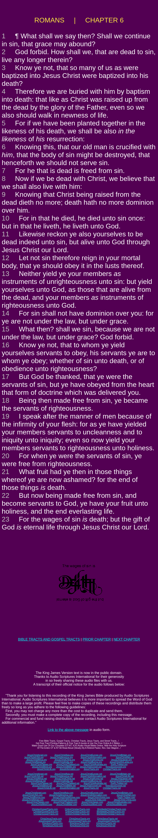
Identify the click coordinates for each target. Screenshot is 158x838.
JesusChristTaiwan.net (41, 783)
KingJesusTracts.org (79, 823)
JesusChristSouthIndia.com (64, 800)
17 (5, 376)
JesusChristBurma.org (91, 762)
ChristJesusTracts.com (51, 818)
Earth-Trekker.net (119, 783)
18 (5, 400)
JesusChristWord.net (42, 785)
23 (5, 519)
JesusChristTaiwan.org (41, 764)
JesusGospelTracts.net (108, 821)
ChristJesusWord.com (91, 804)
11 (5, 234)
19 (5, 416)
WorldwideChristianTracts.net (110, 814)
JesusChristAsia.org (63, 755)
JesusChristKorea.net (93, 778)
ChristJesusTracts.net (107, 818)
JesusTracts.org (91, 769)
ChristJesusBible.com (116, 804)
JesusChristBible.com (66, 804)
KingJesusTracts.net (106, 823)
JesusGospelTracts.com (50, 821)
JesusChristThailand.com (65, 802)
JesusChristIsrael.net (37, 774)
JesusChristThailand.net (67, 783)
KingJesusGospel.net (116, 785)
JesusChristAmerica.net (61, 776)
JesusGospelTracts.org (79, 821)
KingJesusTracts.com (52, 823)
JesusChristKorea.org (93, 760)
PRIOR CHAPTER (97, 639)
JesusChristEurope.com (91, 793)
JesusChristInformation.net (93, 776)
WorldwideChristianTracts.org (111, 811)
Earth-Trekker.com (126, 797)
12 (5, 258)
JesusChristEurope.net (91, 774)
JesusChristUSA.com (32, 795)
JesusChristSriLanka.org (121, 762)
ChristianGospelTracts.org (45, 811)
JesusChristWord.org (42, 767)
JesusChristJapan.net (121, 778)
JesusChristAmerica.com (61, 795)
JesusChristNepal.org (35, 762)
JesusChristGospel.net (90, 785)
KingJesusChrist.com (53, 826)
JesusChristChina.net (65, 778)
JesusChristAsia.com (63, 793)
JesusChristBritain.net (120, 774)
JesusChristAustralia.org (95, 764)
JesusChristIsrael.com (35, 793)
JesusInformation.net (69, 788)
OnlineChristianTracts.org (77, 811)
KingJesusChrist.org (79, 826)
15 (5, 329)
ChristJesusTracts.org (79, 818)
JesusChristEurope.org (91, 755)
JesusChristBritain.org (120, 755)
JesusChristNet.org (125, 757)
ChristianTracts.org (112, 769)
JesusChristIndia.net (63, 781)
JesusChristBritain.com (122, 793)
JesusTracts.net (91, 788)
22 (5, 495)
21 (5, 472)
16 (5, 345)
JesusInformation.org (69, 769)
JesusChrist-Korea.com (99, 797)
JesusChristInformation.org (93, 757)
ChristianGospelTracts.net (46, 814)
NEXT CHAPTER (127, 639)
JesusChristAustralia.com (119, 802)
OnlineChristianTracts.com (77, 809)
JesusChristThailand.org (67, 764)
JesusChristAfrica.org (36, 760)
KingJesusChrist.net (105, 826)
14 (5, 313)
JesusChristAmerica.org (61, 757)
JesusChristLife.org (46, 769)
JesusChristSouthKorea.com (66, 797)
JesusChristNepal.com (32, 800)
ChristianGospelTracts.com (45, 809)
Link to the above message (68, 730)
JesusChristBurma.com (34, 797)
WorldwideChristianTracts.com (111, 809)
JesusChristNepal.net (35, 781)
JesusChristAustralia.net (95, 783)
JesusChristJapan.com (92, 802)
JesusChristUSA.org (33, 757)
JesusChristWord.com (41, 804)
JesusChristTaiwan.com (38, 802)
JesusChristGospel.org (90, 767)
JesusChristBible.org (66, 767)
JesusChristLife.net (124, 776)
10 (5, 218)
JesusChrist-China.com (125, 800)
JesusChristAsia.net (63, 774)
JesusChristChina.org (64, 760)
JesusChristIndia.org (63, 762)
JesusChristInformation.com (93, 795)
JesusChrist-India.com (95, 800)
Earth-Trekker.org (119, 764)
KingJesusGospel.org (116, 767)
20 (5, 456)
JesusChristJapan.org (121, 760)
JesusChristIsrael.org (37, 755)
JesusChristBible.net (66, 785)
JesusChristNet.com (126, 795)
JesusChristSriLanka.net (121, 781)
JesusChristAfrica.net (37, 778)
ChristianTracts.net (112, 788)
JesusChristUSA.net (33, 776)
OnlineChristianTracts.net (77, 814)
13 (5, 273)
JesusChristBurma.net (91, 781)
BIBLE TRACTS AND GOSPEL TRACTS (49, 639)
